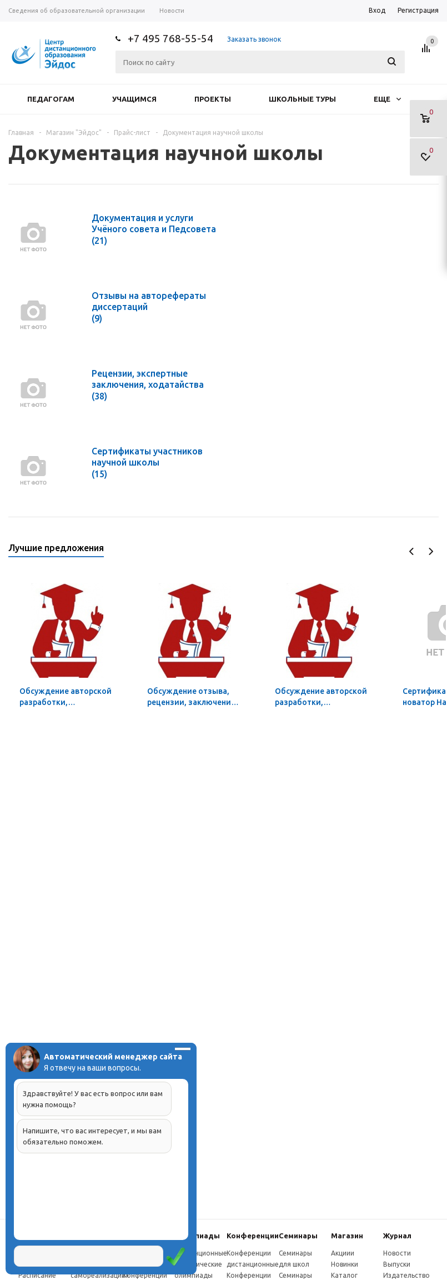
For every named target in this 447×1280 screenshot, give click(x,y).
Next (431, 551)
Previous (412, 551)
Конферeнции (253, 1235)
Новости (397, 1253)
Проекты (212, 99)
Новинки (344, 1264)
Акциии (342, 1253)
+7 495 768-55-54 (170, 38)
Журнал (397, 1235)
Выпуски (396, 1264)
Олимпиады (197, 1235)
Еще (387, 99)
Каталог (344, 1275)
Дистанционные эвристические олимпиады (200, 1264)
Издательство (406, 1275)
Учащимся (134, 99)
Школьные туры (302, 99)
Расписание (37, 1275)
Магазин (347, 1235)
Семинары (298, 1235)
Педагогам (50, 99)
